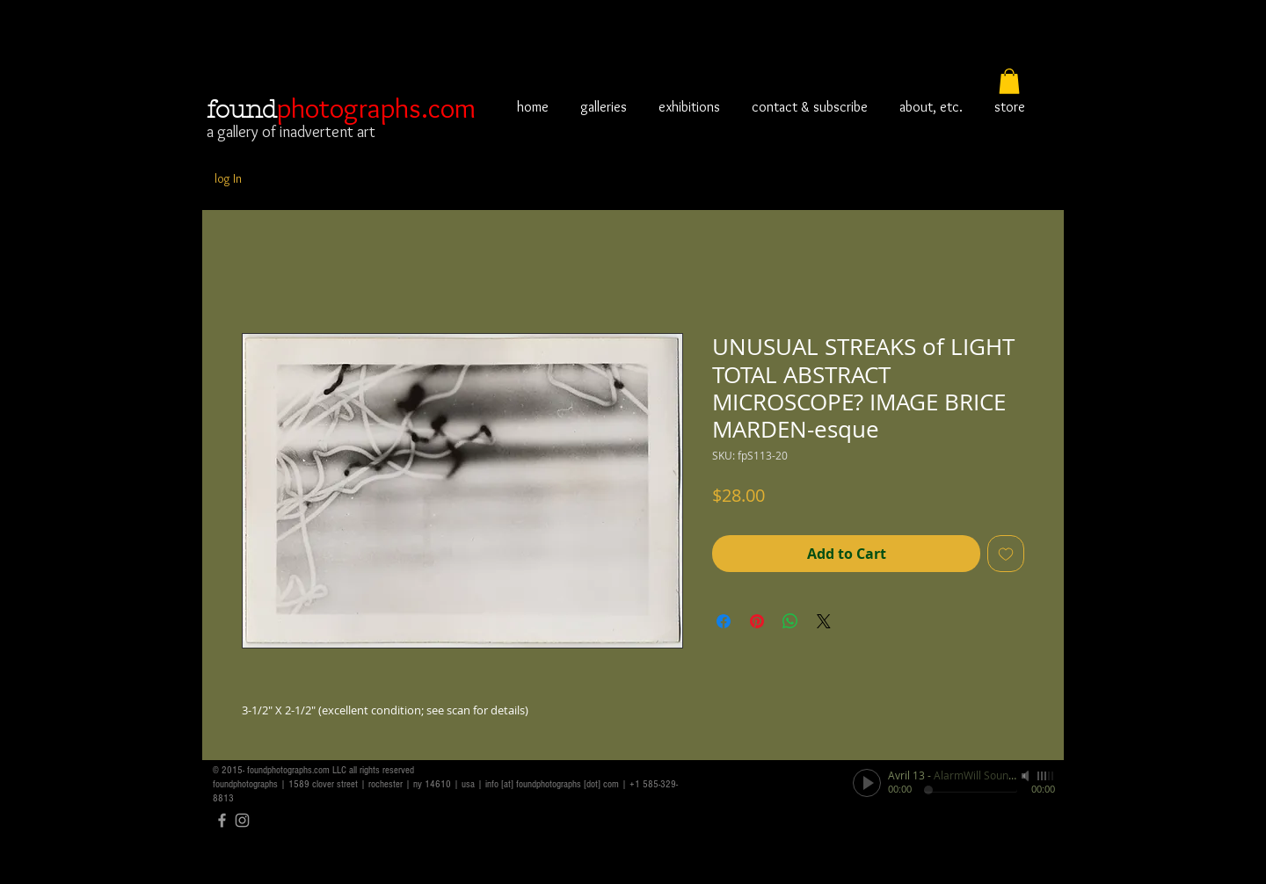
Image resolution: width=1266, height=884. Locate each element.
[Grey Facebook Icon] (222, 820)
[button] (1009, 81)
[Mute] (1027, 776)
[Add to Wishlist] (1005, 553)
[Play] (866, 783)
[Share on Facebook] (723, 621)
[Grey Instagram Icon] (242, 820)
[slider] (1046, 776)
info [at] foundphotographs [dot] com (552, 784)
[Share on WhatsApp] (790, 621)
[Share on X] (823, 621)
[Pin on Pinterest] (757, 621)
